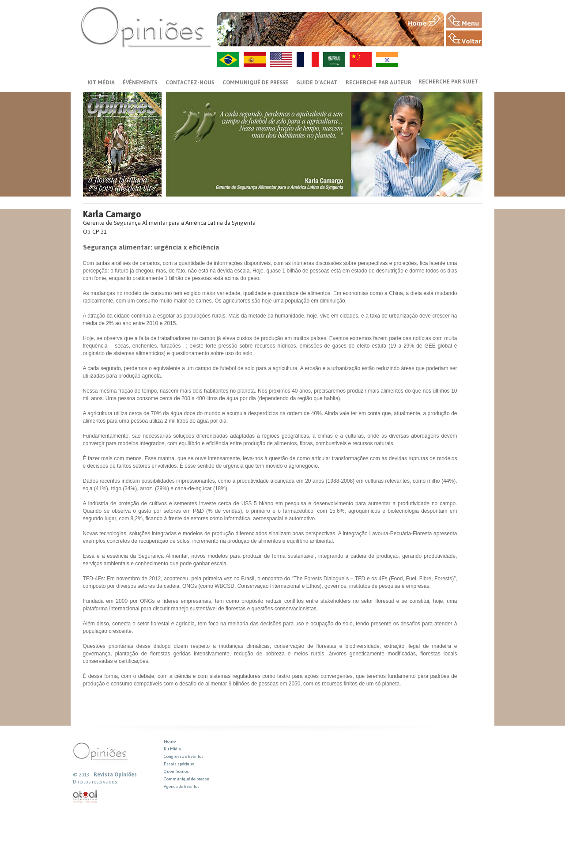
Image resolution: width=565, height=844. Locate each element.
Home (170, 741)
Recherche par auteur (378, 82)
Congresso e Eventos (183, 756)
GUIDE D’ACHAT (316, 82)
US (281, 59)
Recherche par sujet (448, 82)
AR (334, 59)
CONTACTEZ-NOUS (190, 82)
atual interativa (85, 796)
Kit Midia (172, 748)
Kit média (101, 82)
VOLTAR (464, 38)
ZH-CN (361, 59)
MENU (464, 20)
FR (308, 59)
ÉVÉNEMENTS (140, 82)
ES (255, 59)
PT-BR (228, 59)
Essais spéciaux (179, 763)
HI (387, 59)
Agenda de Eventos (182, 786)
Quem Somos (176, 771)
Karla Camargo (112, 214)
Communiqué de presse (255, 82)
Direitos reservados (95, 782)
